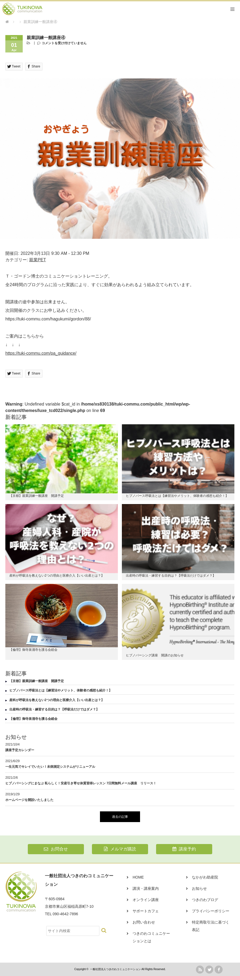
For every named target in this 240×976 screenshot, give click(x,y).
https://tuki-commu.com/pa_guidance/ (40, 353)
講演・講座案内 (146, 888)
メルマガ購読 (120, 849)
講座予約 (184, 849)
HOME (138, 877)
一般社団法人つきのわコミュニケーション (115, 969)
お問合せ (56, 849)
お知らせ (199, 888)
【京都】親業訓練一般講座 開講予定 (36, 496)
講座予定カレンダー (19, 750)
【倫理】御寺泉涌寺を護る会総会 (33, 650)
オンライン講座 (146, 900)
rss (200, 970)
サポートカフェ (146, 911)
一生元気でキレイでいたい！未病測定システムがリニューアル (50, 767)
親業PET (37, 260)
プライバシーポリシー (210, 911)
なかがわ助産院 (205, 877)
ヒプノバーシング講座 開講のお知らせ (155, 655)
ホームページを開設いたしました (29, 800)
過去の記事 (120, 817)
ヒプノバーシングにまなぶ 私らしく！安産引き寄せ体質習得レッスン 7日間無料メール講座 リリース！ (80, 783)
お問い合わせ (144, 922)
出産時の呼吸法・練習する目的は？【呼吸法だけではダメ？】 (171, 575)
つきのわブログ (205, 900)
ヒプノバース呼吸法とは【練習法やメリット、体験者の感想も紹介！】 (177, 496)
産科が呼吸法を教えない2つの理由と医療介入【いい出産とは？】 (56, 575)
